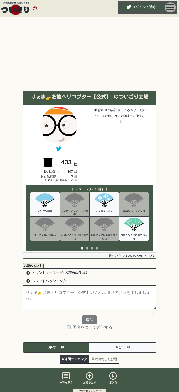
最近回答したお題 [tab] (104, 359)
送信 (89, 319)
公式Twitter (96, 390)
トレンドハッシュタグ (46, 281)
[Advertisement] (89, 54)
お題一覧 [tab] (123, 347)
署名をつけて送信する (92, 327)
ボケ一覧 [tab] (56, 347)
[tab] (82, 248)
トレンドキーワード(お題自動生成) (57, 273)
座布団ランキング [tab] (74, 359)
